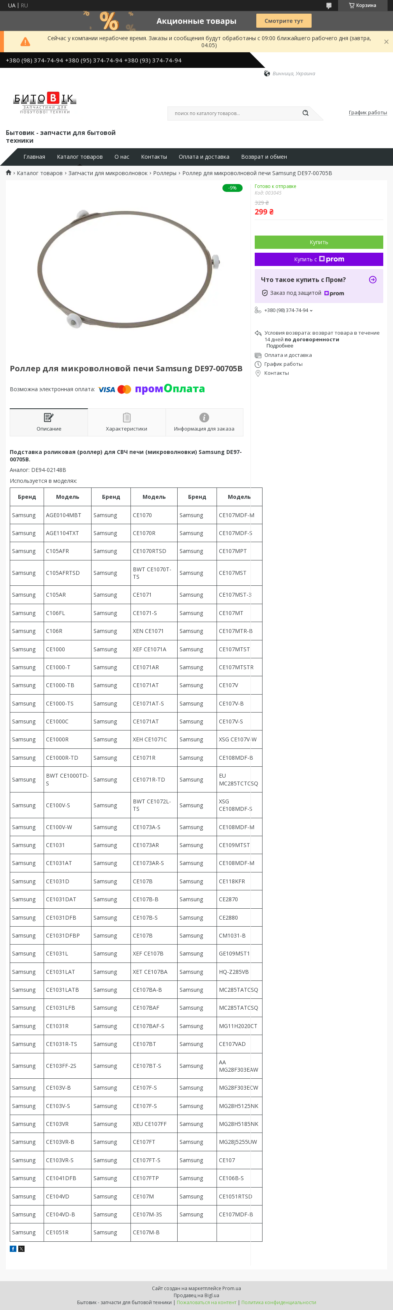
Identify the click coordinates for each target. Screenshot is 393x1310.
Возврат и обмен (264, 157)
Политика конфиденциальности (278, 1302)
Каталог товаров (80, 157)
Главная (34, 157)
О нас (122, 157)
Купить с (319, 259)
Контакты (154, 157)
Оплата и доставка (204, 157)
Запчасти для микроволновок (108, 173)
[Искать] (306, 113)
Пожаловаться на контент (206, 1302)
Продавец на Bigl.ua (196, 1295)
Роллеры (164, 173)
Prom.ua (231, 1288)
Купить (319, 242)
